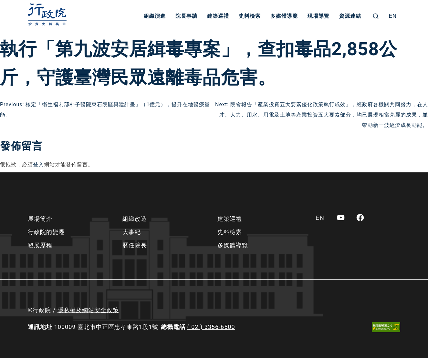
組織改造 (134, 218)
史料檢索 (250, 16)
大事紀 (131, 232)
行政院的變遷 (46, 232)
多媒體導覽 (284, 16)
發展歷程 (40, 245)
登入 (38, 164)
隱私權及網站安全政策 (88, 310)
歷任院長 (134, 245)
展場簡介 (40, 218)
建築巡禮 (218, 16)
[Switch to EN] (393, 16)
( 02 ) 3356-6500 (211, 326)
